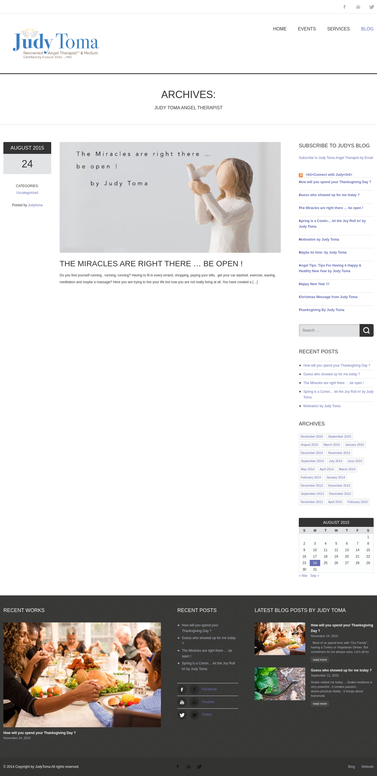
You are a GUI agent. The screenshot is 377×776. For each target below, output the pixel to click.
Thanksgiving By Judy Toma (321, 310)
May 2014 (307, 469)
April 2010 (335, 502)
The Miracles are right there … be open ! (331, 208)
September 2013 (312, 493)
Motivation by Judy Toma (319, 239)
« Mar (303, 576)
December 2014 (312, 452)
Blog (367, 28)
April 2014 (327, 469)
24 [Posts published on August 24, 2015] (315, 563)
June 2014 (355, 461)
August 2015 (309, 444)
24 (27, 164)
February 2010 (357, 502)
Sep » (314, 576)
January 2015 (354, 444)
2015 (38, 148)
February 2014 (311, 477)
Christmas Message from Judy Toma (328, 297)
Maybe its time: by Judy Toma (323, 252)
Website (368, 767)
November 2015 (312, 436)
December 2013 (312, 485)
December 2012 (340, 493)
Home (280, 28)
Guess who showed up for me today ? (329, 195)
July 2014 (335, 461)
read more (320, 659)
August (21, 148)
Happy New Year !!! (314, 284)
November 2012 (312, 502)
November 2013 (339, 485)
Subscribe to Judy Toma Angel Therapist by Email (336, 158)
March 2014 (347, 469)
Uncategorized (27, 193)
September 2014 (312, 461)
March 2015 (332, 444)
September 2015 (339, 436)
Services (338, 28)
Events (307, 28)
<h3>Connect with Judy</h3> (329, 175)
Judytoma (35, 205)
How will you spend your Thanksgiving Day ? (335, 182)
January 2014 (335, 477)
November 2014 (339, 452)
